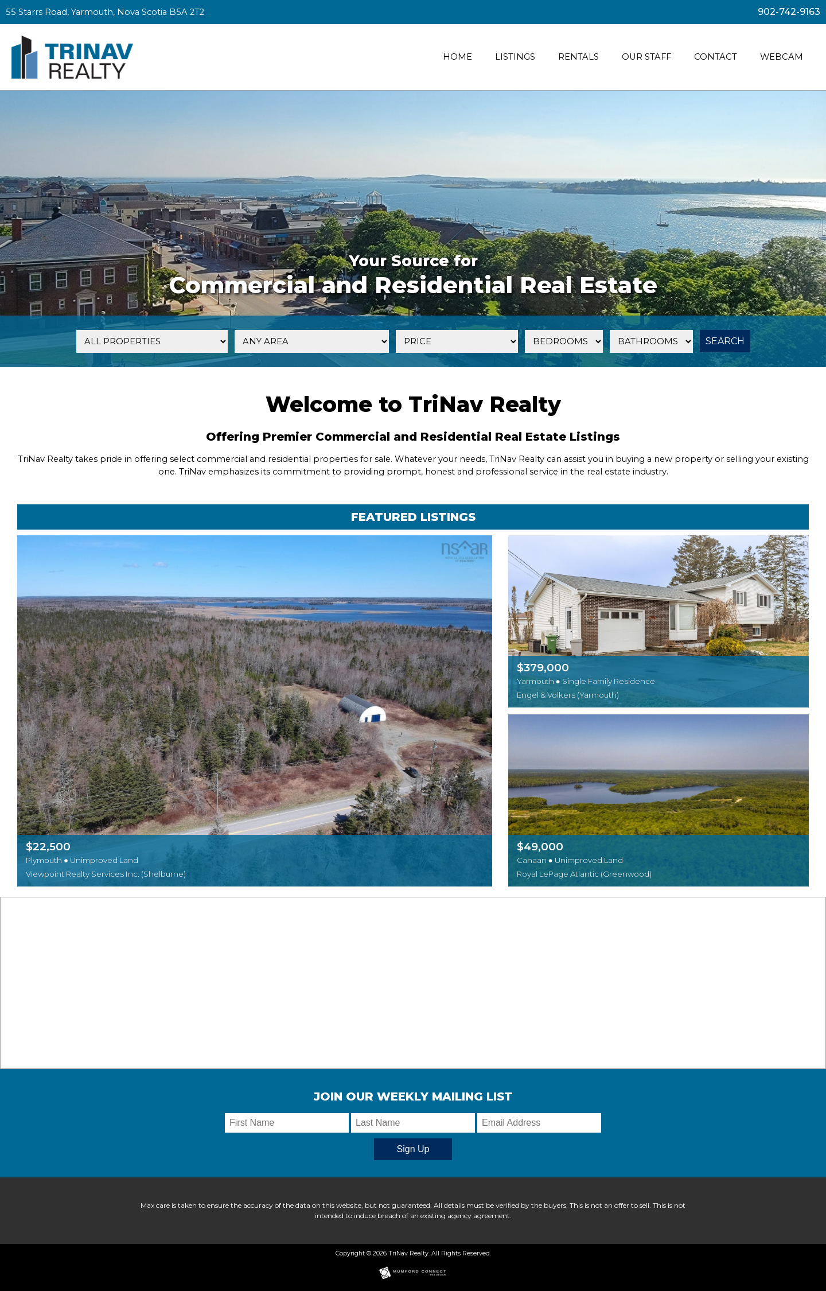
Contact (715, 57)
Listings (515, 57)
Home (457, 57)
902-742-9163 (789, 11)
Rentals (578, 57)
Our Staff (646, 57)
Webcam (781, 57)
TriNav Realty (408, 1253)
